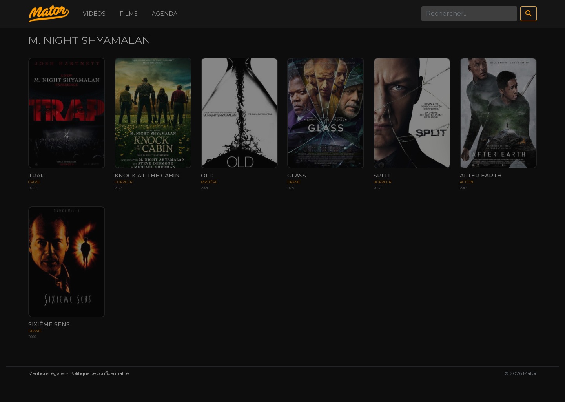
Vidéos (94, 13)
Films (129, 13)
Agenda (164, 13)
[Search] (469, 13)
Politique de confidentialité (99, 373)
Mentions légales (46, 373)
